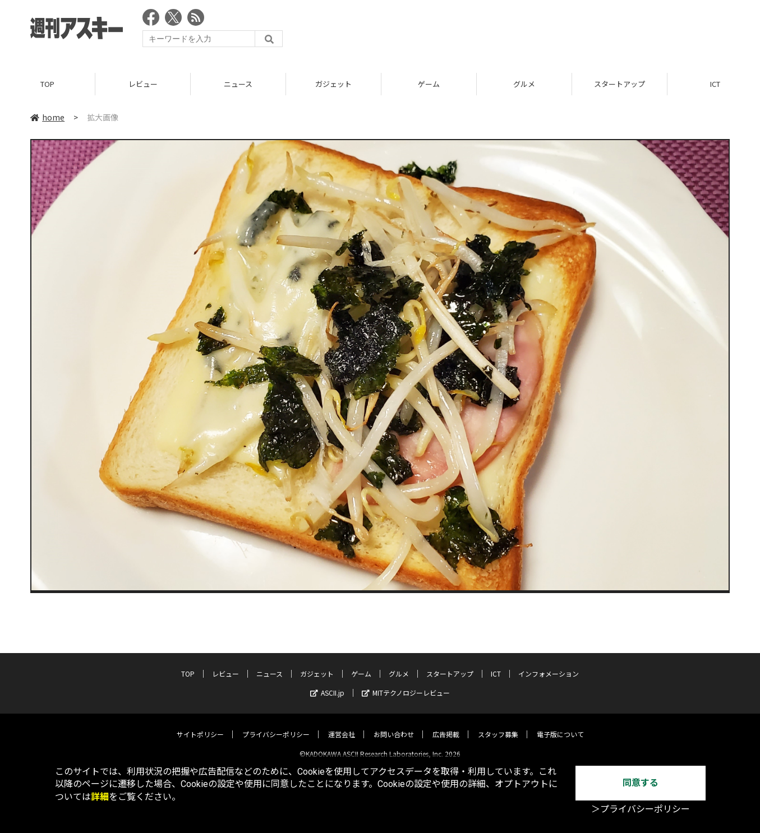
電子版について (560, 725)
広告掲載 (445, 725)
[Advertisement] (525, 31)
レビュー (143, 83)
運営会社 (341, 725)
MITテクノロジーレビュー (406, 683)
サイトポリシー (200, 725)
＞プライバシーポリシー (640, 809)
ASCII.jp (327, 683)
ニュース (238, 83)
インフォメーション (548, 664)
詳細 (100, 797)
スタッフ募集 (498, 725)
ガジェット (333, 83)
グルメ (524, 83)
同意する (640, 783)
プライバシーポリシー (276, 725)
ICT (496, 664)
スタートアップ (619, 83)
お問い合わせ (394, 725)
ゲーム (429, 83)
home (47, 117)
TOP (47, 83)
